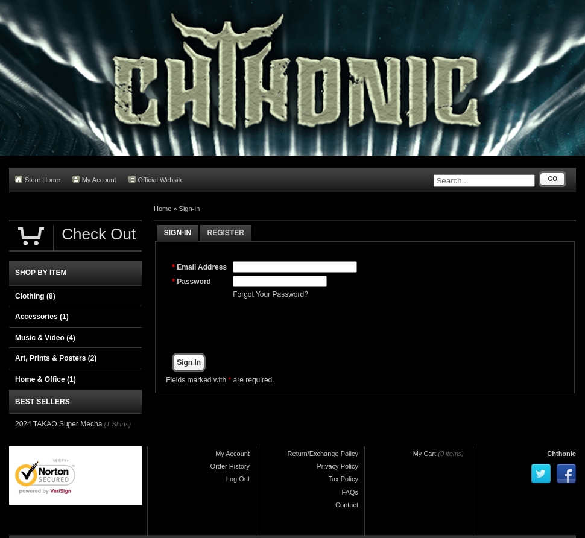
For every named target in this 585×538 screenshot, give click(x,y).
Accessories (42, 316)
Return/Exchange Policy (323, 453)
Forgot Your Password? (270, 294)
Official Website (156, 179)
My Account (94, 179)
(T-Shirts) (117, 424)
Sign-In (189, 208)
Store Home (37, 179)
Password (194, 281)
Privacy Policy (337, 466)
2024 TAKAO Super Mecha (58, 424)
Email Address (202, 267)
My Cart (425, 453)
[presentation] (324, 326)
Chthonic (561, 453)
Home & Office (45, 379)
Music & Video (45, 338)
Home (162, 208)
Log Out (238, 479)
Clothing (35, 296)
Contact (346, 504)
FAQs (349, 492)
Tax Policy (343, 479)
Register (225, 233)
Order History (230, 466)
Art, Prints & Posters (55, 358)
